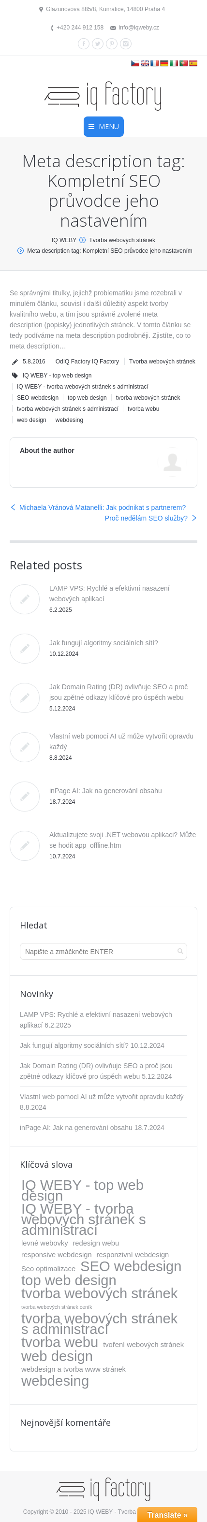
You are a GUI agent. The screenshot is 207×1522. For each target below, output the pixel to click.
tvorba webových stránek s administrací (67, 409)
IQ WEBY (64, 240)
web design (31, 420)
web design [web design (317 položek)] (57, 1356)
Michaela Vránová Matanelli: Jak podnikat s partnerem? (102, 507)
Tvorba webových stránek (122, 240)
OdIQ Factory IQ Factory (87, 361)
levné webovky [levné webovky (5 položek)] (44, 1243)
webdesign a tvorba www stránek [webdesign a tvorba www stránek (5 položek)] (73, 1369)
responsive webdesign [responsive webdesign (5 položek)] (56, 1255)
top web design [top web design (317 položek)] (69, 1280)
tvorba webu (143, 409)
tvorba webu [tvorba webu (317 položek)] (59, 1342)
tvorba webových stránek (148, 397)
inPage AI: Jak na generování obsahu (105, 791)
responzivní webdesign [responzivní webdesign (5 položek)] (133, 1255)
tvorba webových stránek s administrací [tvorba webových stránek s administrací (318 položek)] (99, 1323)
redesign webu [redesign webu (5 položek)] (96, 1243)
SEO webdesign (38, 397)
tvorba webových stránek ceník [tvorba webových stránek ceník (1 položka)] (56, 1307)
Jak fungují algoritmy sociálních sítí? (103, 643)
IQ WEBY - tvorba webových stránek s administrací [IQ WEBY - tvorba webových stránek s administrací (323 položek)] (83, 1219)
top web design (87, 397)
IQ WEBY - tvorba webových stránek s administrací (82, 386)
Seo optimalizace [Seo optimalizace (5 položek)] (48, 1269)
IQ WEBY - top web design (57, 375)
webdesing (69, 420)
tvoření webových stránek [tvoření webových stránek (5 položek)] (143, 1344)
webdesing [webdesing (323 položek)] (55, 1381)
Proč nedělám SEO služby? (146, 518)
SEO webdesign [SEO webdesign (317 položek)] (131, 1266)
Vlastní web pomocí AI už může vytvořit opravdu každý (102, 1097)
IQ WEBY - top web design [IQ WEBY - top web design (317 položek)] (82, 1190)
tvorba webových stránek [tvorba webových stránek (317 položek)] (99, 1293)
